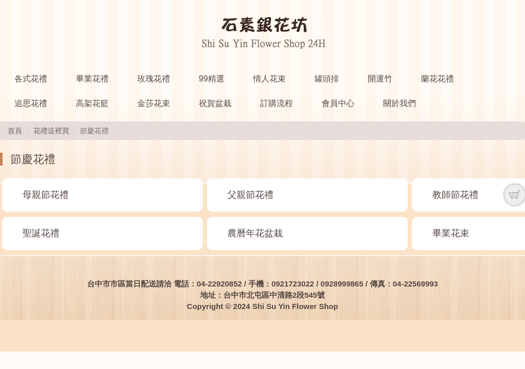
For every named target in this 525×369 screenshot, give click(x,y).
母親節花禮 (46, 195)
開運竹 (380, 78)
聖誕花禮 (41, 233)
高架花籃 (92, 103)
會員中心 (338, 103)
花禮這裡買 (51, 131)
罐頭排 (326, 78)
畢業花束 (450, 233)
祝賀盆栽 (215, 103)
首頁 (15, 131)
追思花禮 (30, 103)
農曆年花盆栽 (255, 233)
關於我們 (399, 103)
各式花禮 (30, 78)
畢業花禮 (92, 78)
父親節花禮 (250, 195)
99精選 (211, 78)
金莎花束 (153, 103)
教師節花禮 (455, 195)
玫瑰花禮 (153, 78)
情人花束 (269, 78)
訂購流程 (276, 103)
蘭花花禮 (437, 78)
